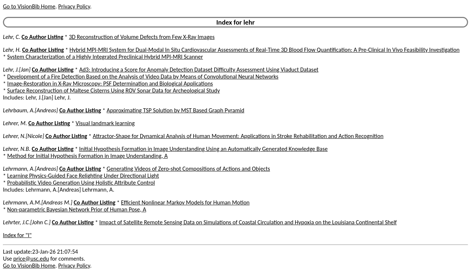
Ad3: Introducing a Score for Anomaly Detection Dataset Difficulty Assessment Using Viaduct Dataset (198, 69)
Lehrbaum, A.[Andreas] (30, 110)
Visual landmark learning (105, 123)
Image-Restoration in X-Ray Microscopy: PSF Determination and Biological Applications (110, 83)
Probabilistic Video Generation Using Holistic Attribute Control (81, 182)
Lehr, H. (12, 49)
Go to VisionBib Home (29, 6)
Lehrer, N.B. (17, 148)
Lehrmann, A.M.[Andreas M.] (37, 202)
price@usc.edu (31, 258)
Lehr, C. (11, 36)
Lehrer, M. (15, 123)
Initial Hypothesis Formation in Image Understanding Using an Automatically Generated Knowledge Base (203, 148)
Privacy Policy (74, 6)
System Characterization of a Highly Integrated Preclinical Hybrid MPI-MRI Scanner (105, 56)
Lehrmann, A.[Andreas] (30, 168)
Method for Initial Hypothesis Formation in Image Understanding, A (87, 155)
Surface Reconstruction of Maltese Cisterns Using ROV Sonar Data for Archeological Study (113, 90)
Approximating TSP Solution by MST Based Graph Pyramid (175, 110)
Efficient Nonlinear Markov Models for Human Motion (185, 202)
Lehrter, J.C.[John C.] (26, 222)
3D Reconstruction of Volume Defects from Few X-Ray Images (142, 36)
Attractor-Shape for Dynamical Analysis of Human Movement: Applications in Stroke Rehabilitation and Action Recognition (238, 136)
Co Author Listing (42, 36)
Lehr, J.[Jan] (17, 69)
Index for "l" (17, 235)
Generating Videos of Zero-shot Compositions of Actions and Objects (188, 168)
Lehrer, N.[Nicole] (23, 136)
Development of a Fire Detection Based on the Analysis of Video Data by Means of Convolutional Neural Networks (143, 76)
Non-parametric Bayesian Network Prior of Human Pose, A (76, 209)
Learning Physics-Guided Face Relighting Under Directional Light (83, 175)
